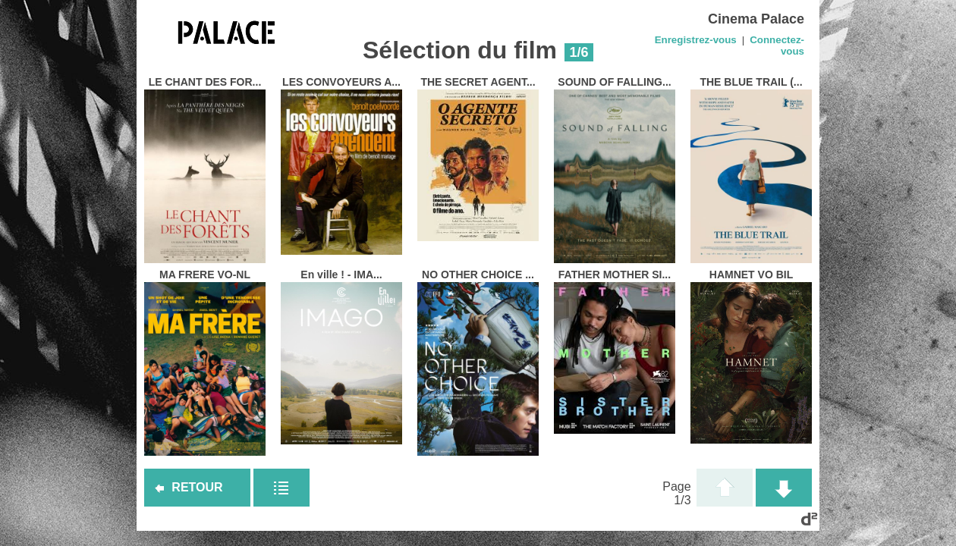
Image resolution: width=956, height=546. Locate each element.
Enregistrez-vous (696, 40)
